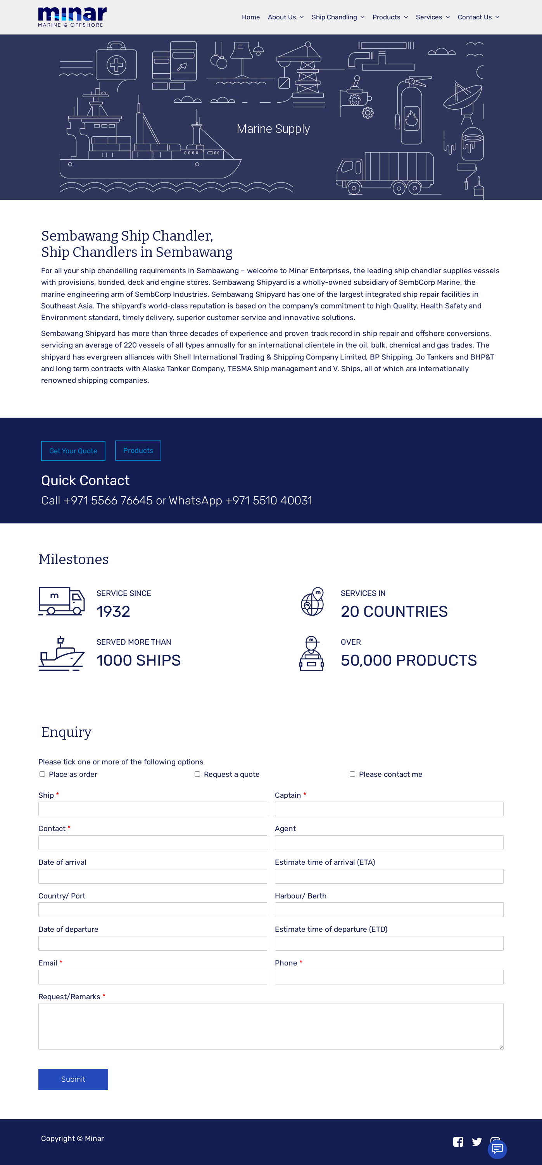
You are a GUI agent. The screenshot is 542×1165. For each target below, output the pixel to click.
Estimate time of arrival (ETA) (325, 862)
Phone (288, 963)
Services (429, 17)
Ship (48, 795)
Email (50, 963)
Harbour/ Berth (301, 895)
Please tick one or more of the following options (121, 761)
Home (251, 17)
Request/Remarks (71, 996)
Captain (290, 795)
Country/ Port (61, 895)
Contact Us (475, 17)
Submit (73, 1079)
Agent (285, 828)
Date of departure (68, 929)
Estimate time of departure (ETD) (331, 929)
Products (386, 17)
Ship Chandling (334, 17)
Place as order (73, 774)
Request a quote (232, 774)
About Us (282, 17)
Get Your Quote (73, 451)
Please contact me (391, 774)
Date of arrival (62, 862)
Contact (54, 828)
